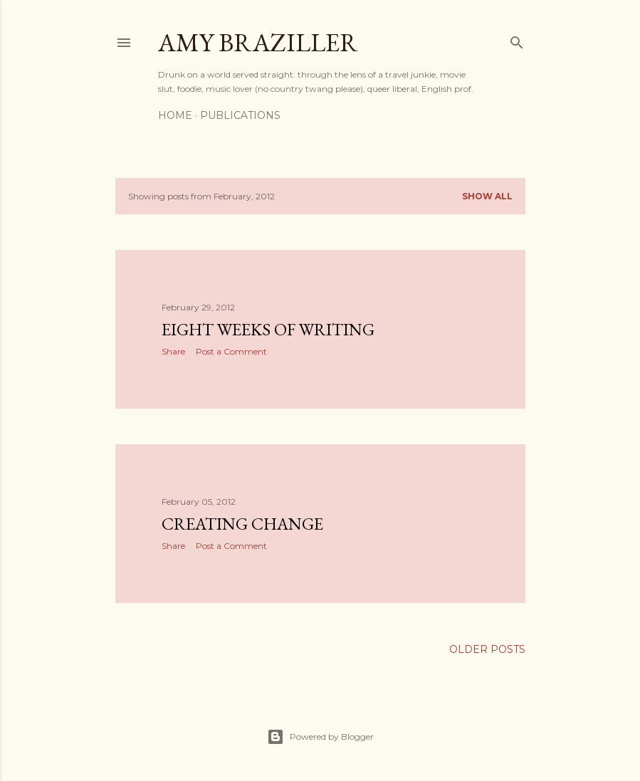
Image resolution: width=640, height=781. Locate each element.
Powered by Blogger (320, 736)
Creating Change (242, 524)
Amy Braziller (258, 42)
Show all (487, 196)
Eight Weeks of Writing (268, 329)
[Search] (516, 39)
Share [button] (173, 351)
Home (175, 115)
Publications (240, 115)
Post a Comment (231, 351)
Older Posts (487, 649)
